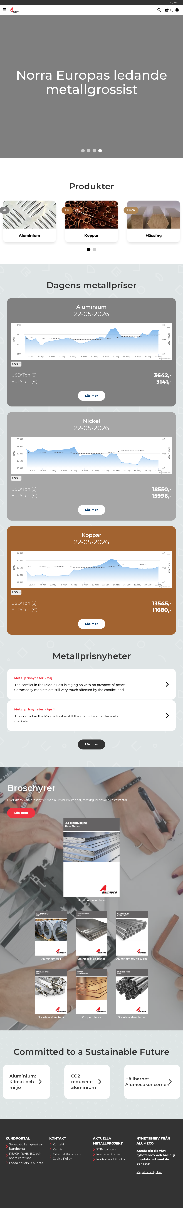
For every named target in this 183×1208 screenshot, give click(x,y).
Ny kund (175, 2)
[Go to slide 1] (83, 150)
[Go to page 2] (94, 249)
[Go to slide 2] (88, 150)
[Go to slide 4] (100, 150)
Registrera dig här (149, 1172)
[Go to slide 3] (94, 150)
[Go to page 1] (88, 249)
